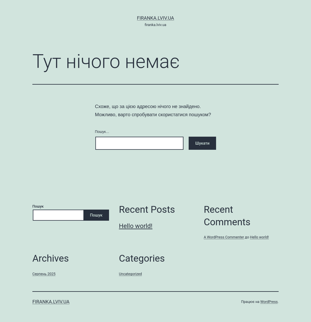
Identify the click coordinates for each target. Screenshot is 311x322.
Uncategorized (130, 274)
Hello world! (136, 226)
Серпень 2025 (43, 274)
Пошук (38, 206)
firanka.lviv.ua (155, 18)
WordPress (269, 302)
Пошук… (102, 132)
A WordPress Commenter (224, 237)
